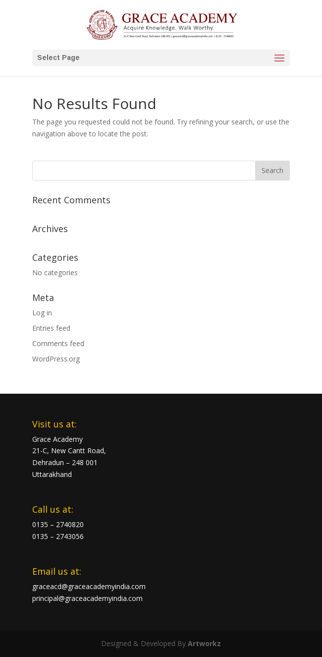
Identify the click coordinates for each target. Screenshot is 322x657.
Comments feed (58, 343)
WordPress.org (56, 358)
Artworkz (204, 643)
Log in (42, 312)
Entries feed (51, 328)
